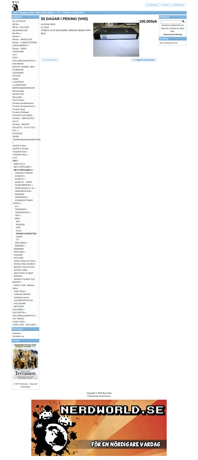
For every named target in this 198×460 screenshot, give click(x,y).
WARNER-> (20, 246)
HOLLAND (18, 258)
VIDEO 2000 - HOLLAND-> (25, 325)
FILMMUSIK (18, 70)
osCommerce (105, 396)
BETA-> (16, 24)
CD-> (15, 55)
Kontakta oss (18, 336)
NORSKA (18, 276)
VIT (17, 240)
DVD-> (16, 57)
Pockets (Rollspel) (21, 112)
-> (16, 161)
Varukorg (164, 39)
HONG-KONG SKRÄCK (24, 264)
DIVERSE (20, 224)
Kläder (16, 79)
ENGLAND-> (19, 252)
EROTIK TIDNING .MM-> (24, 67)
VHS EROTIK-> (20, 312)
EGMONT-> (20, 176)
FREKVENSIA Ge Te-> (25, 188)
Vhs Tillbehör (18, 318)
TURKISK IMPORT (22, 294)
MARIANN (19, 194)
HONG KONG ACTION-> (25, 261)
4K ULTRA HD (19, 21)
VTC (59, 13)
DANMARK (19, 249)
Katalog (23, 13)
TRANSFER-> (21, 209)
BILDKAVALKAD (20, 30)
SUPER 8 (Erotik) (21, 149)
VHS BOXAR (20, 303)
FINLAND (18, 255)
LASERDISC (18, 82)
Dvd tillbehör (18, 64)
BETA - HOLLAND (21, 27)
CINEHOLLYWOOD (24, 173)
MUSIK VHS (18, 94)
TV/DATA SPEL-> (20, 155)
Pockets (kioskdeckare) (23, 103)
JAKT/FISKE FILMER (23, 273)
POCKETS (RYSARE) (23, 115)
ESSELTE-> (20, 179)
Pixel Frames (18, 100)
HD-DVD (17, 76)
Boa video (107, 393)
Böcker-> (17, 36)
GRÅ (18, 227)
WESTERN (19, 306)
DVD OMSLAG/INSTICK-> (25, 61)
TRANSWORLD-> (23, 212)
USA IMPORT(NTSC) (23, 300)
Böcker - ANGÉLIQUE (23, 39)
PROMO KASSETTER (73, 13)
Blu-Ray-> (17, 33)
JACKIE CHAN (20, 270)
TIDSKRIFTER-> (20, 152)
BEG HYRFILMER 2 (45, 13)
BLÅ (18, 221)
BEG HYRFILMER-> (23, 167)
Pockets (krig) (19, 109)
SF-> (17, 206)
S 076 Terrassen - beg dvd (25, 384)
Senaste (16, 341)
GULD (19, 231)
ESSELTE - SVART (23, 182)
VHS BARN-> (19, 309)
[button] (152, 5)
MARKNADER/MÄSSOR (24, 88)
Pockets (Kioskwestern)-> (24, 106)
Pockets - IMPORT (21, 124)
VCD (15, 158)
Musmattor (17, 97)
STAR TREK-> (20, 291)
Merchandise (18, 91)
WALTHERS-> (21, 243)
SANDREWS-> (22, 197)
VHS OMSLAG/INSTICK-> (24, 316)
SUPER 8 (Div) (19, 146)
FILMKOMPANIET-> (24, 185)
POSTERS (17, 133)
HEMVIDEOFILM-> (23, 191)
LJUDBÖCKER (19, 85)
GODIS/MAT (18, 73)
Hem (15, 13)
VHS (31, 13)
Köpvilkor (17, 333)
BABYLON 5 (19, 164)
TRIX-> (18, 215)
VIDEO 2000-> (19, 322)
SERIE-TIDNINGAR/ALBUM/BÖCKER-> (27, 139)
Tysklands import (21, 297)
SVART (19, 237)
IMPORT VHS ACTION (24, 267)
